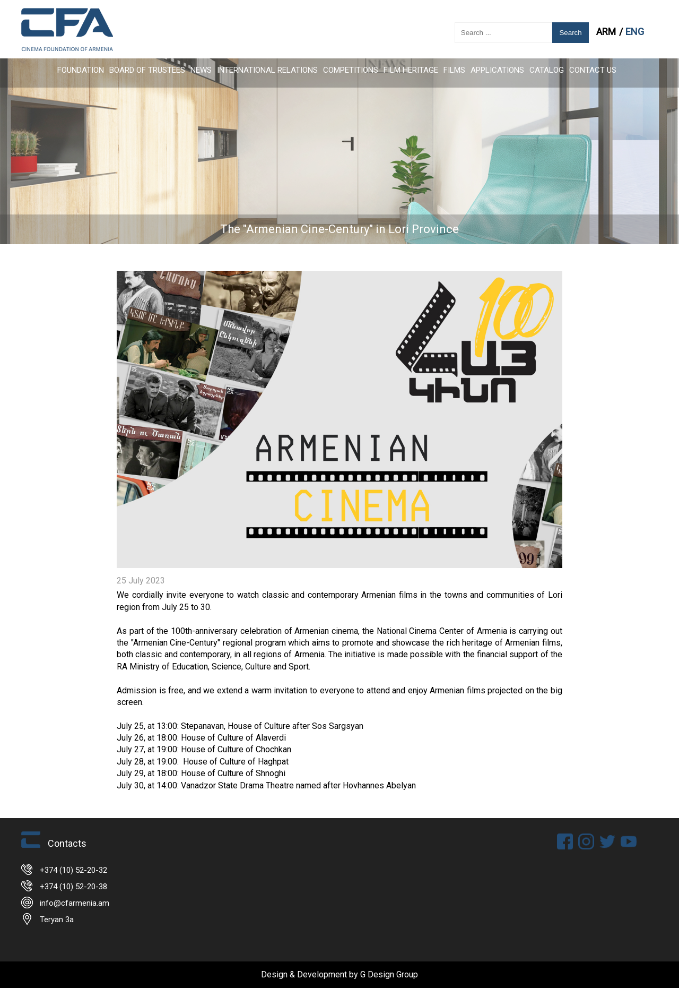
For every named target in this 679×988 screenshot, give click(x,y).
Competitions (350, 70)
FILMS (454, 70)
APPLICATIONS (497, 70)
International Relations (267, 70)
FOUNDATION (80, 70)
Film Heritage (411, 70)
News (201, 70)
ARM (607, 31)
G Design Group (389, 974)
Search (570, 33)
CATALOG (546, 70)
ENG (634, 31)
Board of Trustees (147, 70)
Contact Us (592, 70)
